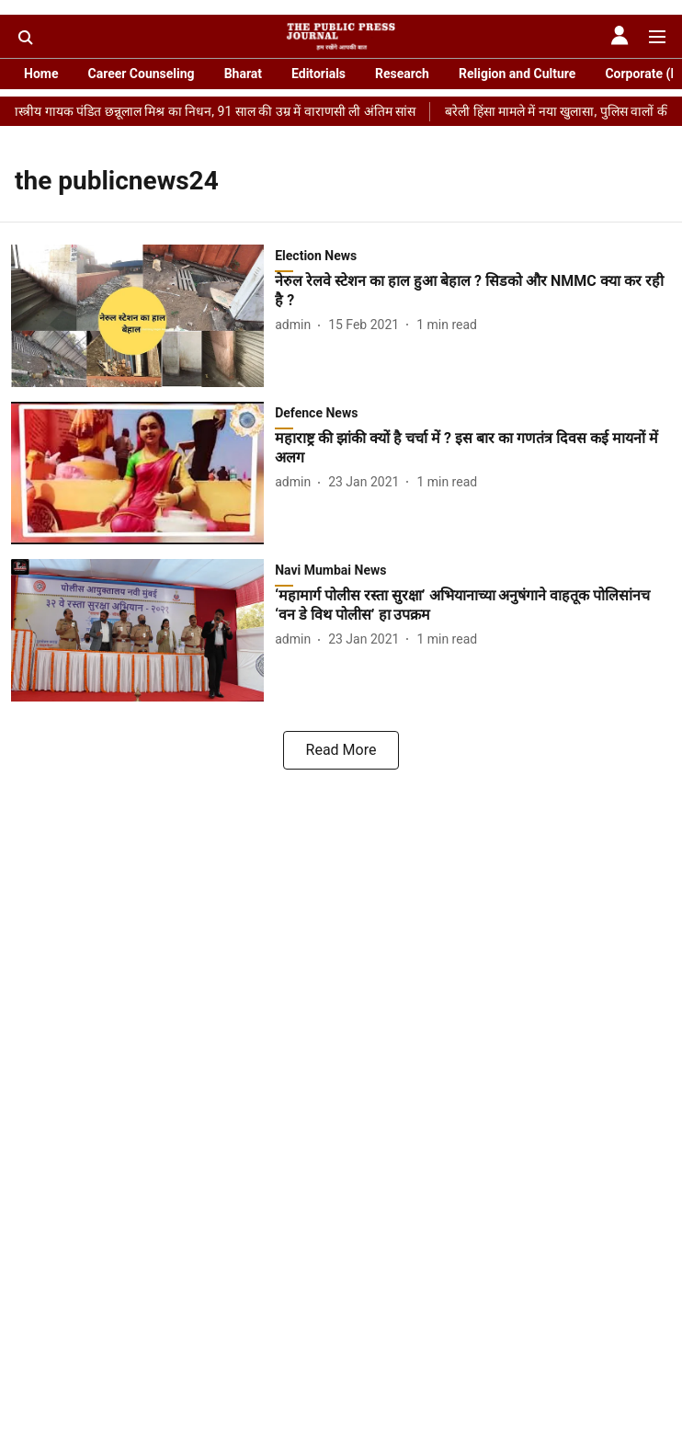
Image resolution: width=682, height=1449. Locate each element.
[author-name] (296, 325)
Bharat (243, 73)
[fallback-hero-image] (143, 316)
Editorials (318, 73)
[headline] (473, 291)
